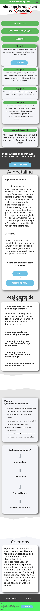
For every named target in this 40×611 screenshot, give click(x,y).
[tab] (20, 307)
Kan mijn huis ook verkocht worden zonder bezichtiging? (18, 354)
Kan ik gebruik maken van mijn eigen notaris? (19, 364)
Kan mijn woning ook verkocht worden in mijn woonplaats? (18, 343)
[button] (37, 1)
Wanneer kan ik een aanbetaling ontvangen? (18, 333)
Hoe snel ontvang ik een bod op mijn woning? (18, 307)
